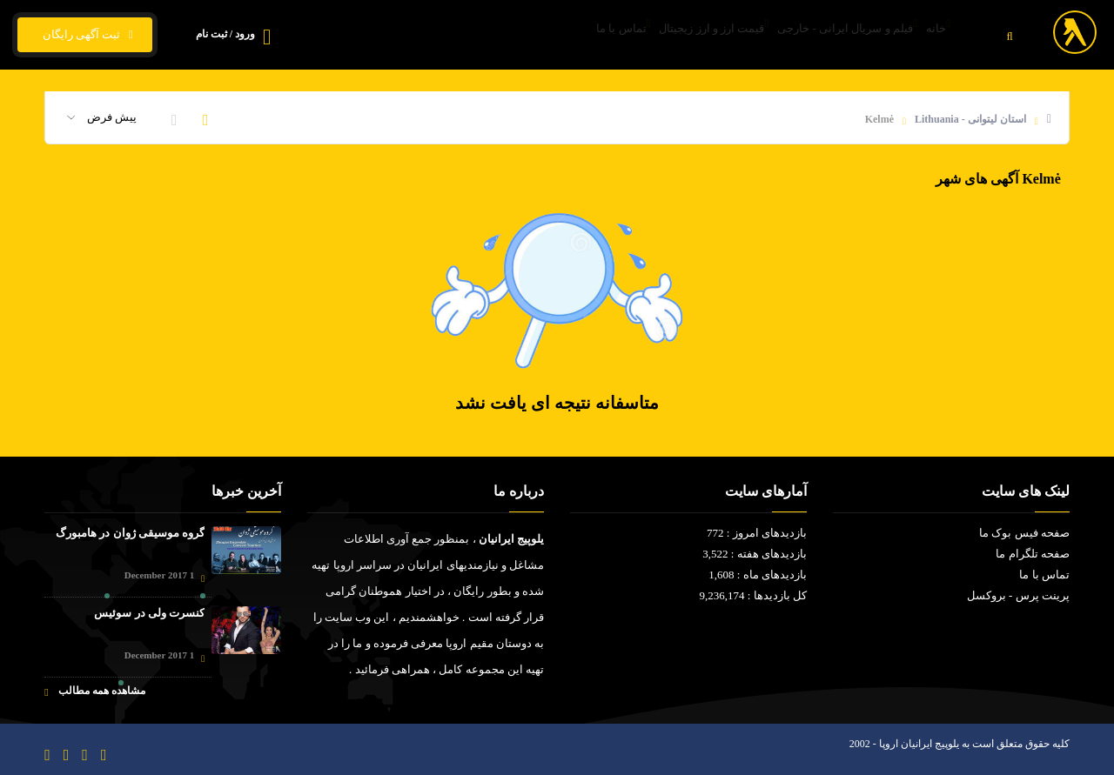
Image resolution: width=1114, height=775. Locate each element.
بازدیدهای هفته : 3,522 (754, 553)
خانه (926, 35)
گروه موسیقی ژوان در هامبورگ (130, 532)
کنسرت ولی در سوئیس (149, 612)
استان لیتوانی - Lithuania (970, 119)
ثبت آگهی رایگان (85, 34)
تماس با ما (544, 35)
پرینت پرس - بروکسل (1018, 595)
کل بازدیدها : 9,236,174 (753, 595)
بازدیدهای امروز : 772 (757, 532)
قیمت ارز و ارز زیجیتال (658, 35)
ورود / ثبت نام (225, 34)
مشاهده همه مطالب (94, 691)
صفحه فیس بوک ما (1024, 532)
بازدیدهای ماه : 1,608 (757, 574)
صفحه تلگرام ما (1033, 553)
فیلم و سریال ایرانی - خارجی (814, 35)
